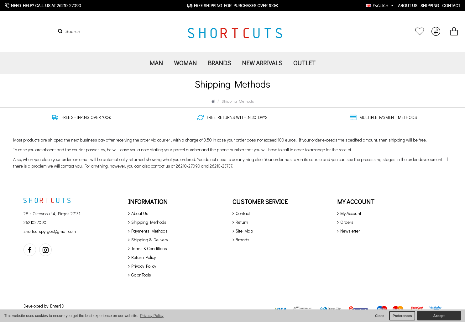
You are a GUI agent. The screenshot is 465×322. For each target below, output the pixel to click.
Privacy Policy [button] (152, 316)
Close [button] (379, 316)
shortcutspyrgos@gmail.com (50, 231)
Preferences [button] (402, 316)
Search (72, 31)
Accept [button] (439, 316)
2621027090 (35, 222)
